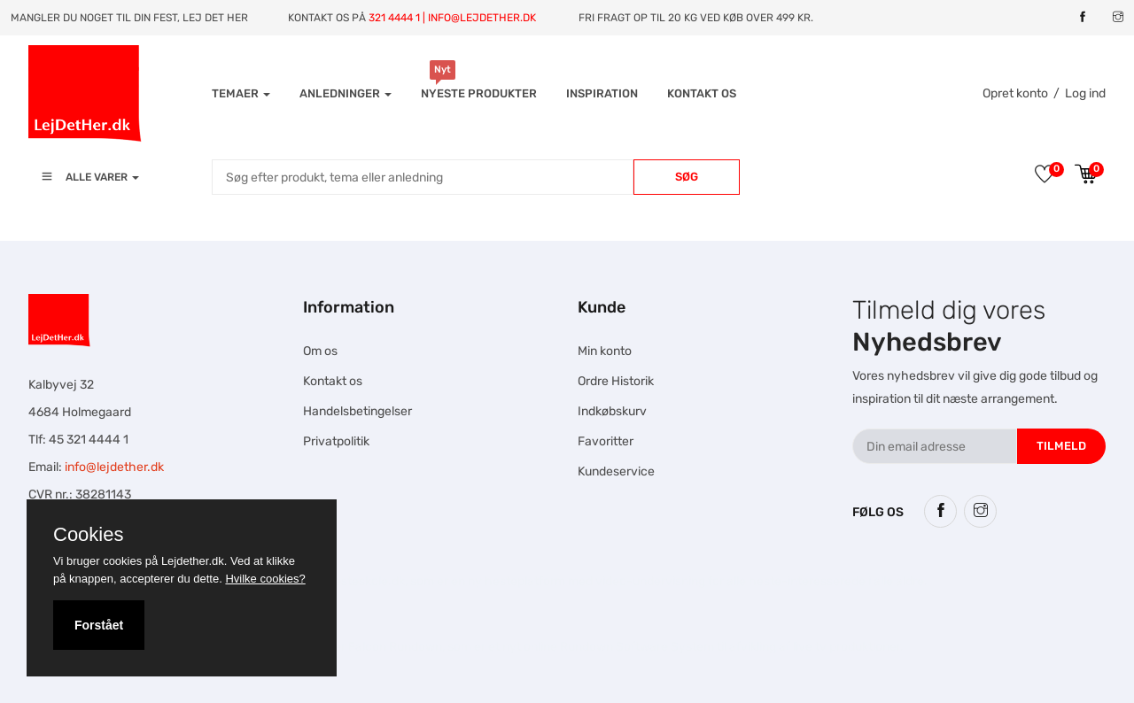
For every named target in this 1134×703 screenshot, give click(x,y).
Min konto (605, 351)
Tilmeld (1061, 445)
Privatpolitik (336, 441)
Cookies (88, 535)
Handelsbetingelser (357, 411)
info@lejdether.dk (114, 467)
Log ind (1085, 93)
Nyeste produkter (479, 93)
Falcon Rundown (395, 646)
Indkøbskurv (612, 411)
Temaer (241, 93)
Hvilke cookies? (265, 578)
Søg (686, 176)
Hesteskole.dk (365, 581)
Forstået (98, 625)
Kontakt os (701, 93)
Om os (320, 351)
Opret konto (1015, 93)
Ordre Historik (616, 381)
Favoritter (605, 441)
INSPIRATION (602, 93)
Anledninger (345, 93)
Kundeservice (616, 471)
